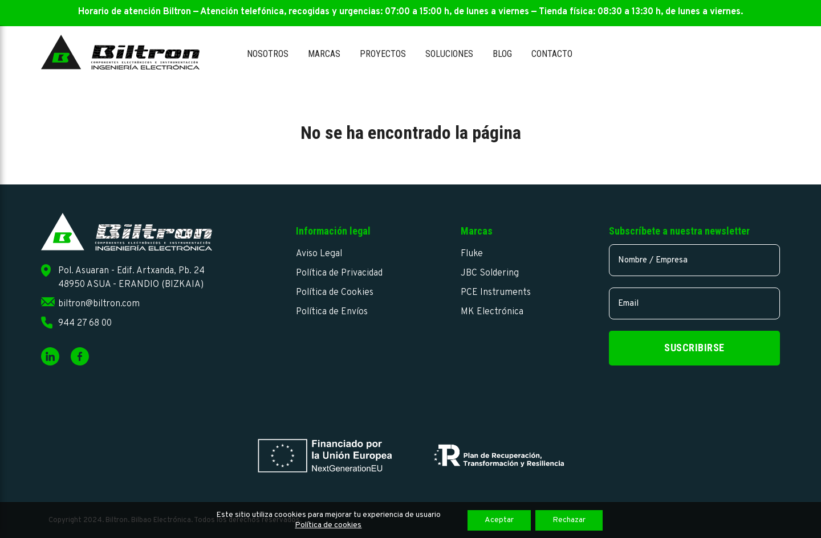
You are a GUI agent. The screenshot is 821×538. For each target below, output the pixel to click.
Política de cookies (328, 525)
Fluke (472, 254)
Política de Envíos (332, 312)
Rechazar (569, 520)
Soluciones (449, 53)
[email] (694, 303)
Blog (502, 53)
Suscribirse (694, 348)
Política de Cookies (334, 292)
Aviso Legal (319, 254)
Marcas (324, 53)
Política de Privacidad (339, 273)
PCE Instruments (496, 292)
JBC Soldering (490, 273)
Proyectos (383, 53)
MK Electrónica (492, 312)
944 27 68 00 (85, 323)
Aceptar (499, 520)
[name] (694, 260)
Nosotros (267, 53)
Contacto (551, 53)
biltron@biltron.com (99, 304)
